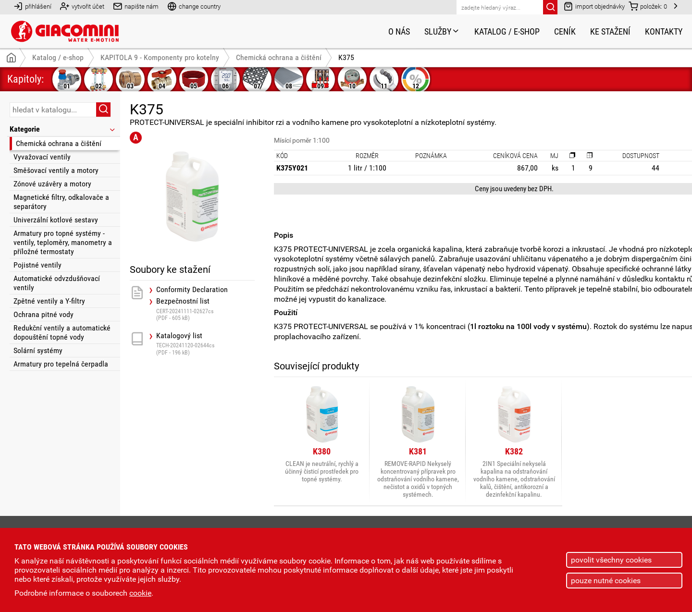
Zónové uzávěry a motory (52, 183)
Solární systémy (37, 350)
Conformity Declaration (192, 289)
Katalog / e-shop (507, 31)
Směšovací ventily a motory (56, 170)
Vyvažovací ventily (42, 156)
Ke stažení (610, 31)
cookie (140, 593)
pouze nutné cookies (606, 580)
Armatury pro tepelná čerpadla (60, 363)
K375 (346, 57)
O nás (399, 31)
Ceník (565, 31)
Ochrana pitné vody (43, 314)
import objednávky (594, 6)
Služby (442, 31)
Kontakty (663, 31)
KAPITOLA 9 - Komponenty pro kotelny (159, 57)
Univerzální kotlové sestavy (55, 219)
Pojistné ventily (37, 264)
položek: (648, 6)
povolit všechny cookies (611, 559)
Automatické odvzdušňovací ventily (56, 283)
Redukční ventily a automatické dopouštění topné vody (62, 332)
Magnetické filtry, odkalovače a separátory (61, 202)
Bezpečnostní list (205, 309)
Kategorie (63, 129)
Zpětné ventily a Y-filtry (49, 301)
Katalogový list (205, 343)
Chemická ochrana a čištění (58, 143)
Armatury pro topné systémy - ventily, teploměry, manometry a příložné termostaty (62, 242)
